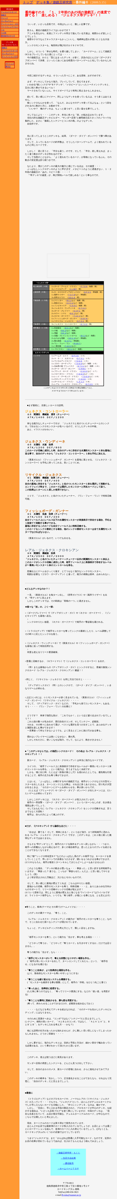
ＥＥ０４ (69, 303)
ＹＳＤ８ (82, 379)
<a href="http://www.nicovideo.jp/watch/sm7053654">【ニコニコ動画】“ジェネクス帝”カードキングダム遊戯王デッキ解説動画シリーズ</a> (68, 266)
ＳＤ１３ (71, 338)
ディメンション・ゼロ (10, 24)
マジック (4, 18)
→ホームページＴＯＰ (68, 1168)
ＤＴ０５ (89, 384)
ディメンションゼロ (10, 57)
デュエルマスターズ (9, 12)
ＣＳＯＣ (73, 306)
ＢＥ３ (83, 336)
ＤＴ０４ (80, 321)
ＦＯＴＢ (71, 295)
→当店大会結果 (68, 1158)
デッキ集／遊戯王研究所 (54, 2)
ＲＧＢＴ (77, 343)
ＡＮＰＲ (84, 319)
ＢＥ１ (72, 313)
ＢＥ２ (69, 300)
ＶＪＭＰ (73, 289)
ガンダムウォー (7, 21)
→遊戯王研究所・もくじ (68, 1153)
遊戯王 (3, 15)
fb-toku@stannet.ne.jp (71, 1195)
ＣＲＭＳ (82, 369)
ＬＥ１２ (80, 382)
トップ (28, 2)
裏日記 (8, 67)
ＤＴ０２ (82, 308)
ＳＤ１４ (71, 297)
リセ (2, 30)
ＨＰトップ (9, 64)
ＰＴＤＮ (84, 286)
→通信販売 (68, 1163)
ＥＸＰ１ (77, 311)
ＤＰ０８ (75, 356)
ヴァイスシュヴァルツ (10, 27)
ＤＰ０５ (87, 292)
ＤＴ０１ (80, 358)
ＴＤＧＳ (78, 361)
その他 (3, 33)
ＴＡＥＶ (77, 316)
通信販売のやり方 (8, 36)
